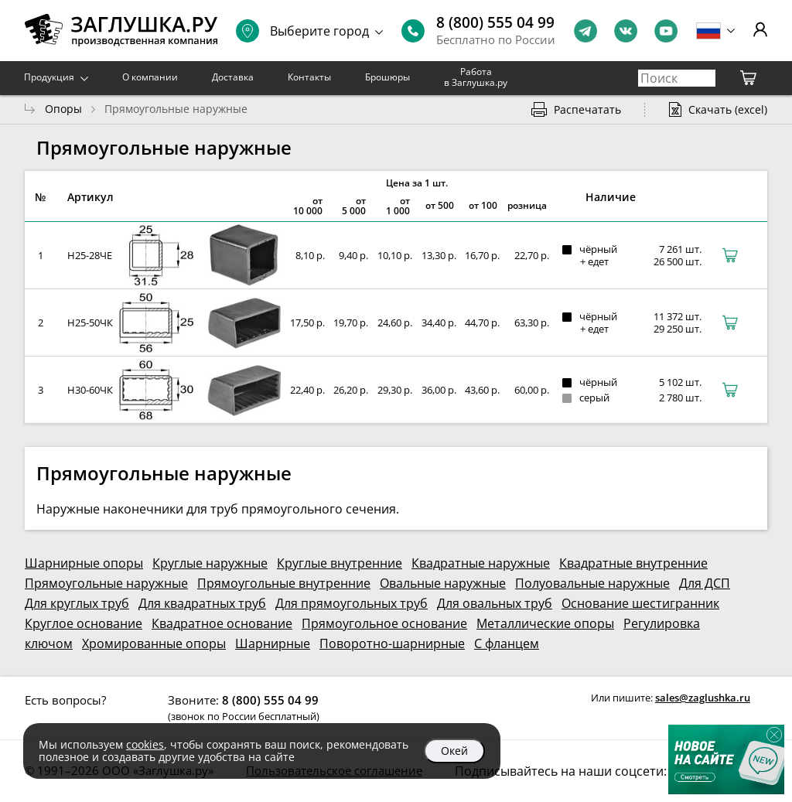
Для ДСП (704, 583)
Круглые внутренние (339, 563)
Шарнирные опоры (84, 563)
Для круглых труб (77, 603)
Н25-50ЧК (90, 322)
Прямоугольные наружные (106, 583)
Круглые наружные (210, 563)
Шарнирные (272, 643)
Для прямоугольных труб (351, 603)
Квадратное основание (222, 623)
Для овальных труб (494, 603)
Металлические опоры (545, 623)
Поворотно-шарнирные (392, 643)
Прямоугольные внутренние (283, 583)
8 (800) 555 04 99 (495, 22)
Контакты (309, 77)
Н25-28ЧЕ (89, 255)
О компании (150, 77)
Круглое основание (83, 623)
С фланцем (506, 643)
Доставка (233, 77)
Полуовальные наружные (592, 583)
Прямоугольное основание (384, 623)
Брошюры (387, 77)
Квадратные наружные (480, 563)
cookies (145, 744)
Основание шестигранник (640, 603)
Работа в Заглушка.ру (475, 77)
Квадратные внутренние (633, 563)
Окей (454, 750)
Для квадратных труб (202, 603)
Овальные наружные (443, 583)
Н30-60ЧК (90, 390)
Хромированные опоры (154, 643)
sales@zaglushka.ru (702, 698)
